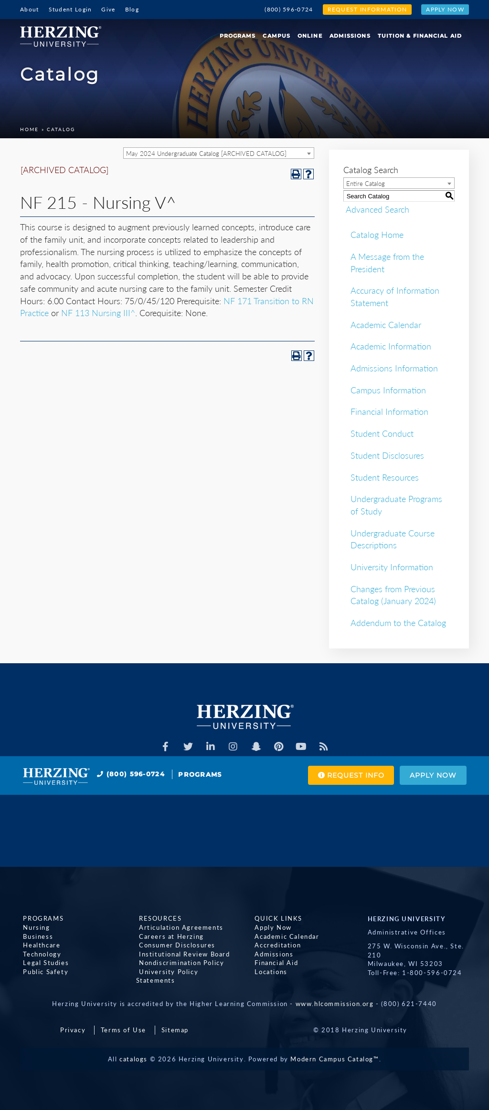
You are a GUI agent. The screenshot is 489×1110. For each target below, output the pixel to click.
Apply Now (445, 9)
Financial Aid (273, 963)
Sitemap (175, 1022)
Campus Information (388, 390)
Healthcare (38, 945)
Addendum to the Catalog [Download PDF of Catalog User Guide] (398, 622)
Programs (238, 35)
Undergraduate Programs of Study (396, 504)
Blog (132, 9)
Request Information (367, 9)
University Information (392, 567)
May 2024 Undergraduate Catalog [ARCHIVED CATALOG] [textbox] (206, 153)
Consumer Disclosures (174, 945)
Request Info (337, 775)
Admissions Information (394, 368)
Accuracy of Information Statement (395, 296)
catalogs (133, 1050)
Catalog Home (377, 234)
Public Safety (42, 972)
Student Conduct (382, 433)
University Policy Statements (186, 972)
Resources (157, 919)
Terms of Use (123, 1022)
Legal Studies (43, 963)
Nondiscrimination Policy (178, 963)
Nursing (33, 927)
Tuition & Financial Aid (420, 35)
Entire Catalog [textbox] (365, 183)
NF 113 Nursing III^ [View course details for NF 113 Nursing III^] (98, 313)
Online (310, 35)
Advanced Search (375, 209)
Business (35, 936)
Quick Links (275, 919)
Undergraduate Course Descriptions (393, 539)
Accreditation (275, 945)
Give (108, 9)
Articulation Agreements (178, 927)
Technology (39, 954)
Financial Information (389, 411)
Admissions (350, 35)
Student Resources (385, 477)
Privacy (72, 1022)
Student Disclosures (387, 455)
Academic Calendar (386, 324)
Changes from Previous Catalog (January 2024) (393, 595)
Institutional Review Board (181, 954)
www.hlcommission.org (335, 995)
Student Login (70, 9)
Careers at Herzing (168, 936)
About (29, 9)
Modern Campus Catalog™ (334, 1050)
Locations (268, 972)
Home (29, 129)
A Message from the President (387, 262)
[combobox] (218, 153)
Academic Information (391, 346)
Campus (276, 35)
